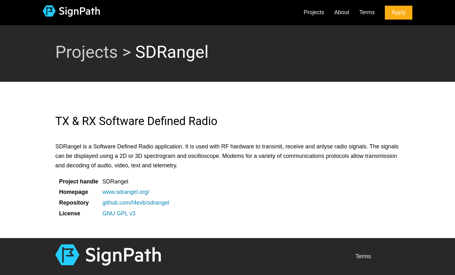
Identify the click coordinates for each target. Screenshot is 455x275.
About (341, 12)
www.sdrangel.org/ (125, 192)
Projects (314, 12)
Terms (367, 12)
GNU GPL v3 (118, 213)
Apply (398, 12)
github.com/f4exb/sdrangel (135, 203)
